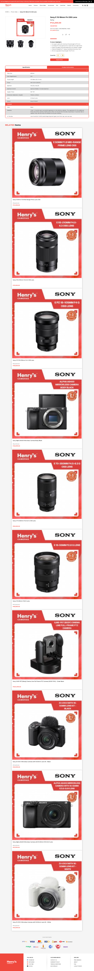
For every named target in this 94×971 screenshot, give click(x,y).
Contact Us (54, 960)
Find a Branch (77, 960)
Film (57, 5)
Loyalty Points (78, 966)
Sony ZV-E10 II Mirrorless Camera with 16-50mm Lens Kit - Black (32, 761)
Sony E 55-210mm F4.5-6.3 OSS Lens (23, 280)
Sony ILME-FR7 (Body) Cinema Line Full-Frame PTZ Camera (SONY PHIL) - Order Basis (38, 681)
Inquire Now (59, 59)
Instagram (30, 962)
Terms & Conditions (56, 964)
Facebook (30, 960)
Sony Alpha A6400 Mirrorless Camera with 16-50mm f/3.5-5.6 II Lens (33, 842)
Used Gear (62, 5)
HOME (7, 12)
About (75, 962)
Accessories (51, 5)
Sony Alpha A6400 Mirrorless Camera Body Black (27, 440)
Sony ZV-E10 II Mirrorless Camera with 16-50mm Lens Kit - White (32, 922)
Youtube (30, 964)
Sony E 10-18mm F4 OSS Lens (28, 12)
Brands (69, 5)
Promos (36, 5)
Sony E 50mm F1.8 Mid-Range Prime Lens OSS (26, 199)
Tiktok (29, 966)
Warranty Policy (55, 962)
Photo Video (43, 5)
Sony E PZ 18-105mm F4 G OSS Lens (23, 360)
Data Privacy (54, 966)
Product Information (68, 67)
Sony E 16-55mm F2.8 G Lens (21, 601)
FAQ (75, 964)
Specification (26, 67)
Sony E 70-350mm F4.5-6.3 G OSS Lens (24, 520)
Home (30, 5)
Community (76, 5)
